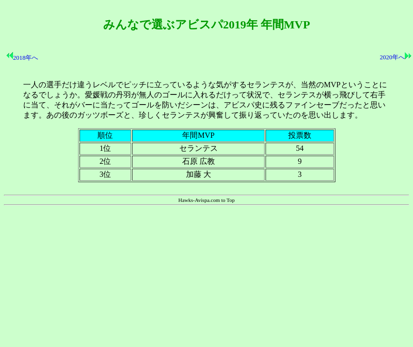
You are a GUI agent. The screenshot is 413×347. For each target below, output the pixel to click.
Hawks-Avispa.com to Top (206, 200)
